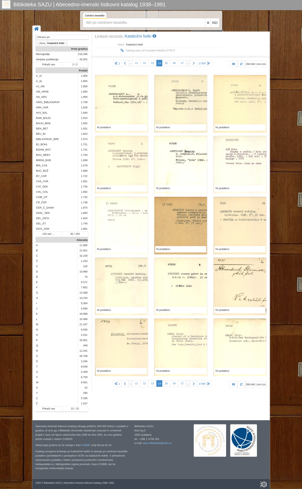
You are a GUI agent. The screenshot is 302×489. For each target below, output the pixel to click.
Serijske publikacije (47, 59)
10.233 (84, 297)
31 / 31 (75, 408)
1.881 (84, 228)
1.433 (84, 261)
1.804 (84, 75)
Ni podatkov (104, 127)
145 (85, 266)
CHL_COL (42, 191)
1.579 (84, 165)
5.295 (84, 398)
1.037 (84, 403)
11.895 (84, 245)
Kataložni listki (140, 36)
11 (136, 63)
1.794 (84, 154)
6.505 (84, 329)
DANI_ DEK (43, 212)
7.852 (84, 287)
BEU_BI (40, 133)
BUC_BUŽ (42, 170)
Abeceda (81, 239)
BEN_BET (42, 128)
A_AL (39, 81)
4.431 (84, 334)
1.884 (84, 91)
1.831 (84, 128)
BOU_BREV (43, 154)
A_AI (39, 75)
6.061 (84, 382)
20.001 (84, 340)
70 (86, 276)
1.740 (84, 223)
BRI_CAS (41, 165)
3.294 (84, 361)
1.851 (84, 181)
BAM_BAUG (43, 118)
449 (85, 345)
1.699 (84, 160)
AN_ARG (41, 96)
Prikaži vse (48, 64)
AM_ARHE (42, 91)
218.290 (83, 54)
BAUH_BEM (43, 123)
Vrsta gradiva (79, 48)
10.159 (84, 255)
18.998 (84, 313)
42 (86, 387)
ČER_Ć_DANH (45, 207)
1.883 (84, 212)
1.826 (84, 107)
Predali (83, 70)
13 (152, 63)
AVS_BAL (42, 112)
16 (174, 63)
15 (166, 63)
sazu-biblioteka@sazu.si (157, 443)
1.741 (84, 149)
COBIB (85, 445)
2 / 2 (74, 64)
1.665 (84, 81)
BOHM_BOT (43, 149)
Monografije (43, 54)
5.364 (84, 303)
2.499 (84, 371)
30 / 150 (75, 233)
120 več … (48, 233)
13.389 (84, 292)
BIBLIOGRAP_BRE (47, 139)
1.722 (84, 176)
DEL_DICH (42, 218)
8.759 (84, 377)
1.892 (84, 191)
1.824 (84, 133)
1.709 (84, 102)
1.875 (84, 207)
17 (182, 63)
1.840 (84, 112)
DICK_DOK (42, 228)
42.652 (84, 59)
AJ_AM (40, 86)
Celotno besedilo (95, 16)
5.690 (84, 308)
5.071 (84, 282)
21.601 (84, 250)
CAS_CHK (42, 181)
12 (144, 63)
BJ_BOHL (42, 144)
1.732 (84, 197)
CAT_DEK (42, 186)
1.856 (84, 86)
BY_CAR (41, 176)
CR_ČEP (41, 202)
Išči (215, 23)
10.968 (84, 271)
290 (85, 392)
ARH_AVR (42, 107)
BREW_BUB (43, 160)
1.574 (84, 139)
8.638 (84, 366)
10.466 (84, 319)
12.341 (84, 350)
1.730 (84, 186)
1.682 (84, 123)
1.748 (84, 202)
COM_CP (41, 197)
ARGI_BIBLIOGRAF (48, 102)
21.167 (84, 324)
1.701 (84, 144)
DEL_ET (41, 223)
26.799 (84, 356)
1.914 (84, 118)
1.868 (84, 170)
